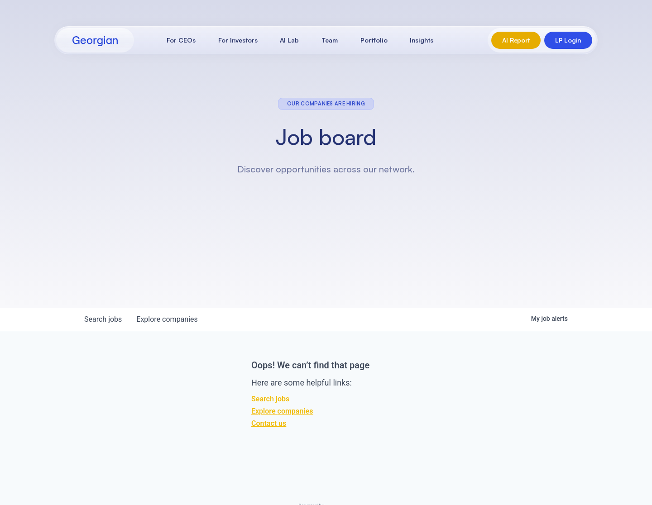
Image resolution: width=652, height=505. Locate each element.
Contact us (268, 423)
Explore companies (282, 411)
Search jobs (270, 399)
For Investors (238, 40)
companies (166, 319)
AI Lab (289, 40)
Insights (421, 40)
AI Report (516, 40)
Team (329, 40)
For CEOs (181, 40)
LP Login (568, 40)
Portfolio (374, 40)
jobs (103, 319)
